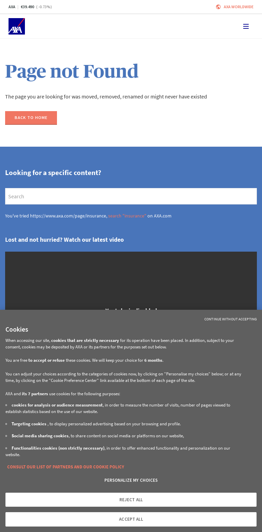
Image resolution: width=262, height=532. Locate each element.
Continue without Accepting (230, 319)
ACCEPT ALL (131, 519)
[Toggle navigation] (245, 26)
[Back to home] (31, 118)
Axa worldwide (238, 6)
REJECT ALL (131, 500)
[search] (131, 196)
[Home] (17, 26)
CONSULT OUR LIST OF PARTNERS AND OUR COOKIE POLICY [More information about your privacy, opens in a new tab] (65, 467)
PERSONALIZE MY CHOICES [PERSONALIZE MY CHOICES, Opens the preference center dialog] (131, 480)
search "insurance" (127, 216)
